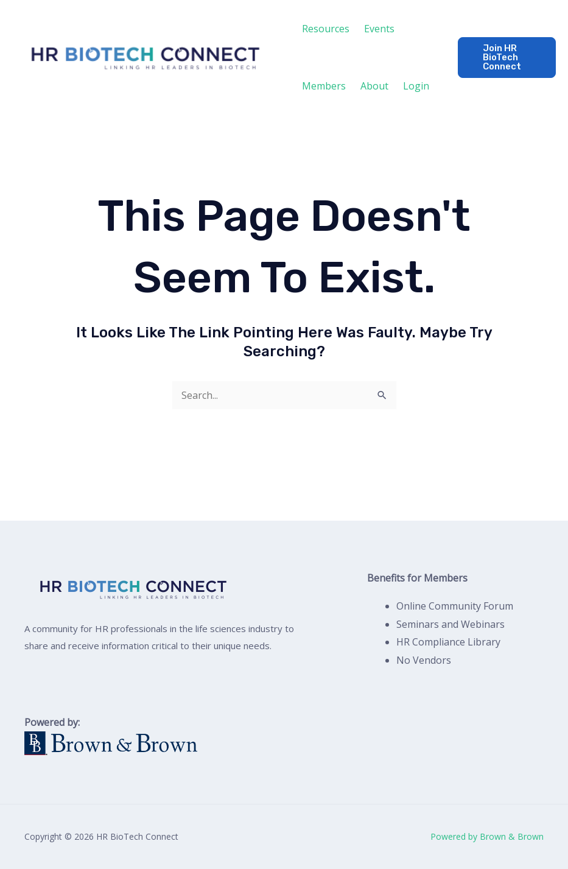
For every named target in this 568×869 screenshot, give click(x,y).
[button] (507, 57)
